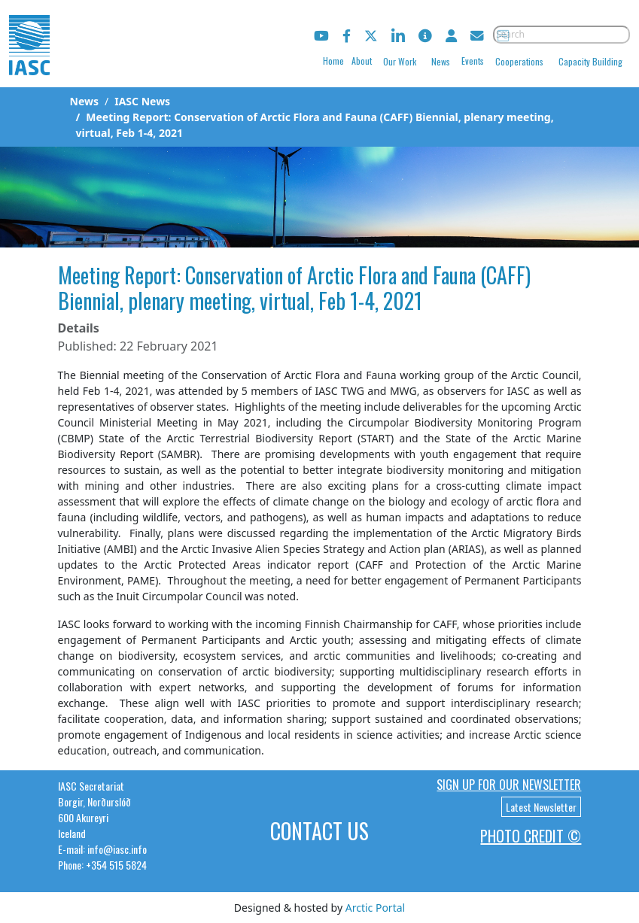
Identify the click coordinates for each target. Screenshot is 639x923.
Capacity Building (590, 61)
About (361, 60)
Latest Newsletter (541, 807)
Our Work (399, 61)
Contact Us (319, 830)
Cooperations (519, 61)
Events (472, 60)
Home (333, 60)
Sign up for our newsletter (509, 785)
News (440, 61)
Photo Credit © (530, 835)
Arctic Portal (375, 907)
